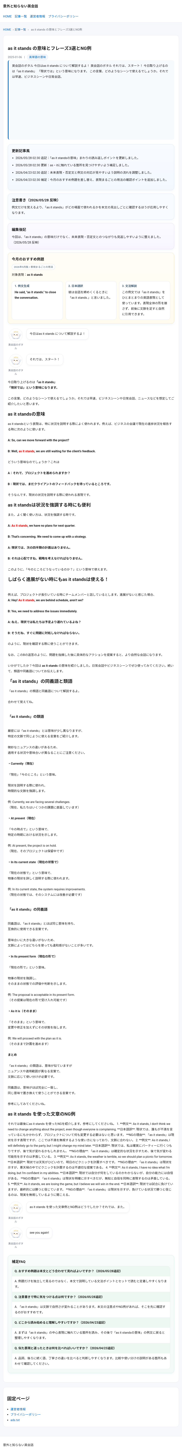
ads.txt (15, 1420)
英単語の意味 (37, 57)
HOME (7, 16)
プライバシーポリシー (63, 16)
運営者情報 (37, 16)
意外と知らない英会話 (20, 6)
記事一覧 (21, 16)
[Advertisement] (91, 108)
